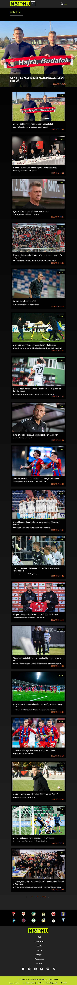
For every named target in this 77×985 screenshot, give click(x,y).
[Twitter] (29, 969)
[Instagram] (35, 969)
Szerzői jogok (51, 983)
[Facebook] (23, 969)
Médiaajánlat (28, 983)
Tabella (64, 983)
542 (44, 896)
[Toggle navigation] (65, 4)
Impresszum (14, 983)
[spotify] (48, 969)
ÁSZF (40, 983)
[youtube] (41, 969)
